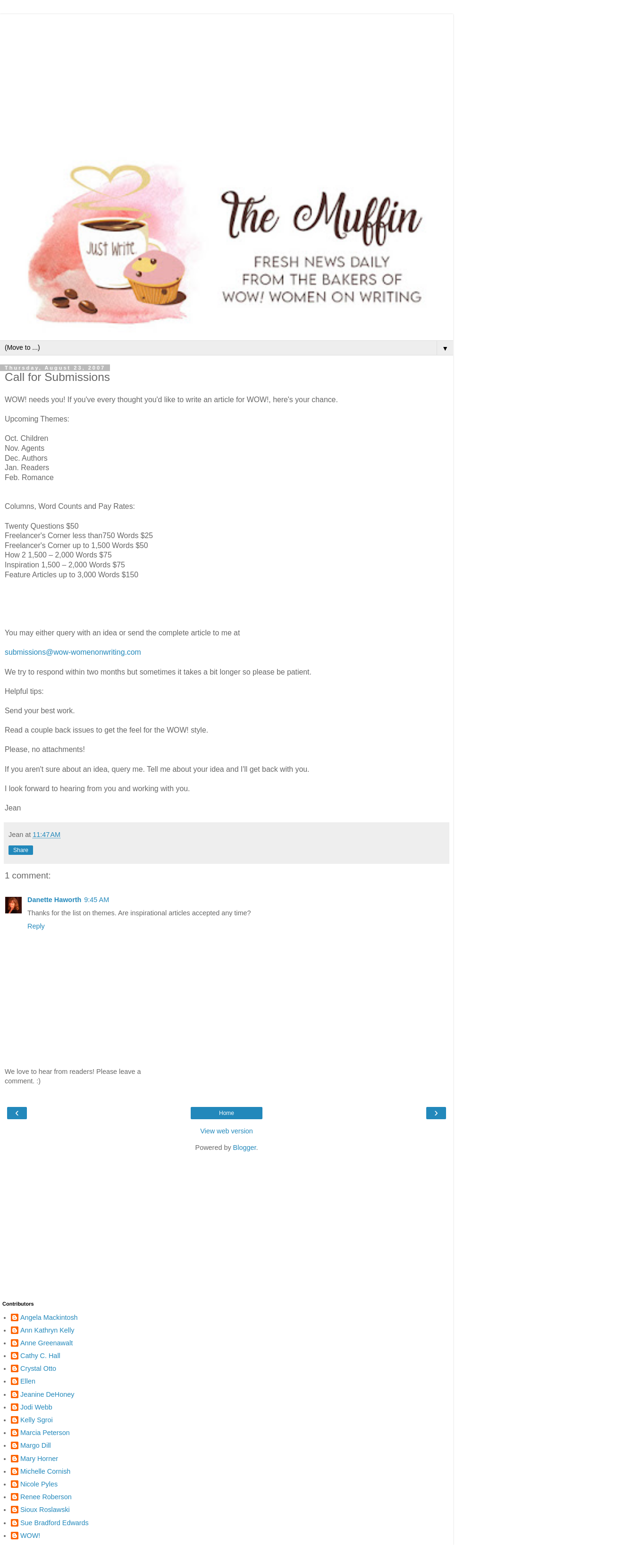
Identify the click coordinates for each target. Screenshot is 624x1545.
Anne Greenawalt (46, 1343)
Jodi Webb (36, 1407)
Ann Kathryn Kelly (47, 1330)
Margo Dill (35, 1445)
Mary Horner (39, 1458)
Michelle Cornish (45, 1471)
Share (20, 850)
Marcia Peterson (45, 1432)
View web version (226, 1131)
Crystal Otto (38, 1368)
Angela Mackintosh (49, 1317)
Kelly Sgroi (36, 1420)
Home (226, 1113)
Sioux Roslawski (45, 1509)
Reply (36, 926)
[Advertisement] (226, 80)
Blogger (244, 1147)
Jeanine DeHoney (47, 1394)
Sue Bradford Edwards (54, 1523)
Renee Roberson (46, 1497)
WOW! (30, 1535)
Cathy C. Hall (40, 1355)
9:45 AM (96, 899)
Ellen (27, 1381)
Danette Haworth (54, 899)
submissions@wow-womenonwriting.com (73, 652)
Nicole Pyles (39, 1484)
